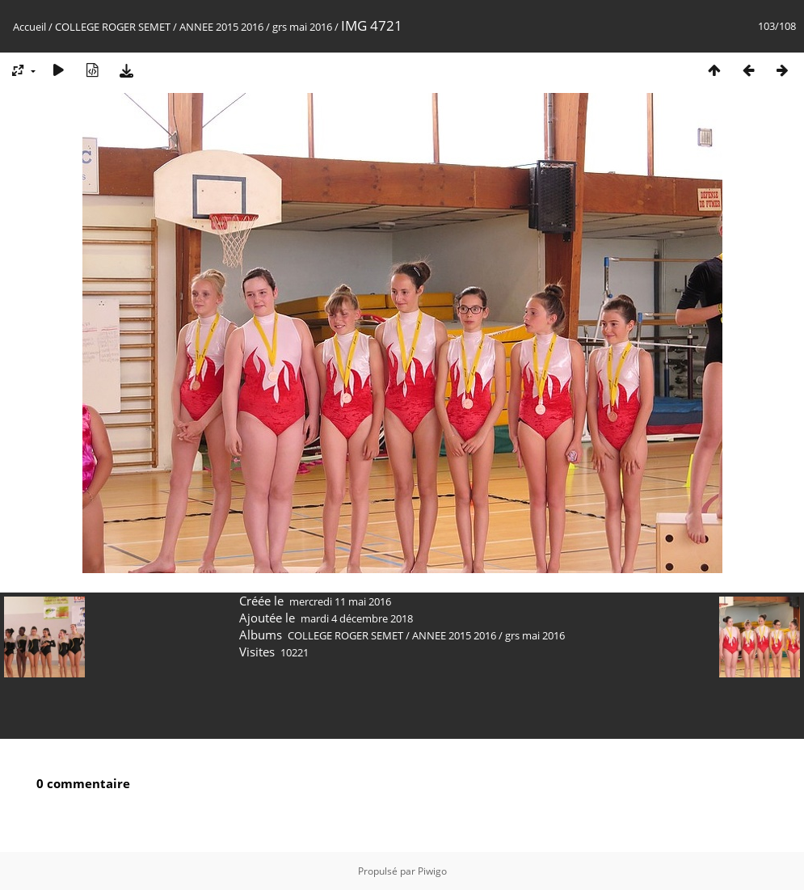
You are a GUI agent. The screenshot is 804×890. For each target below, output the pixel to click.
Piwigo (432, 871)
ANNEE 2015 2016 (221, 26)
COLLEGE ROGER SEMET (112, 26)
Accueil (29, 26)
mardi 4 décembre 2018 (357, 618)
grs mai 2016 (302, 26)
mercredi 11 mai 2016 (340, 601)
